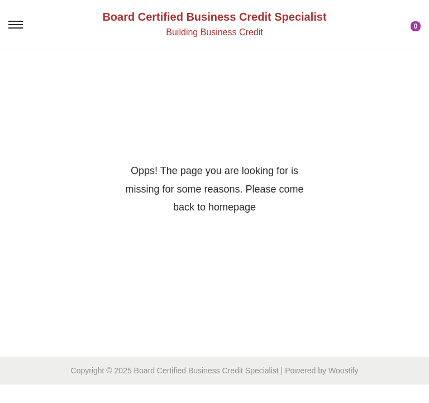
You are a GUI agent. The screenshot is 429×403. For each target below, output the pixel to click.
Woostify (343, 370)
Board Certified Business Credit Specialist (214, 17)
